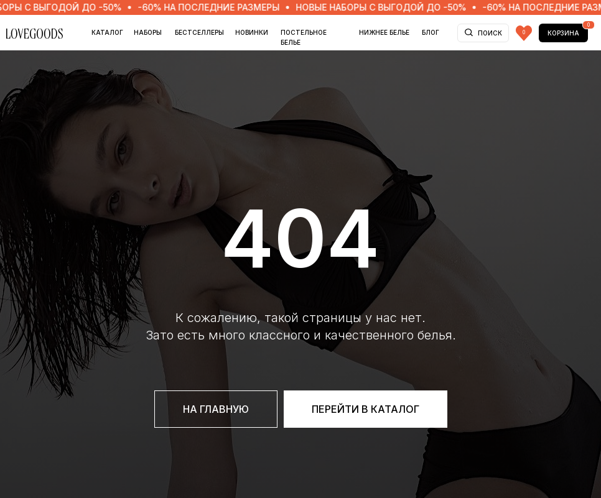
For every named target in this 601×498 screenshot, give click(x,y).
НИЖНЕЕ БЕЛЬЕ (384, 32)
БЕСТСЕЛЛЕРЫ (199, 32)
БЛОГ (430, 32)
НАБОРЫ (148, 32)
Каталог (107, 32)
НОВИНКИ (251, 32)
